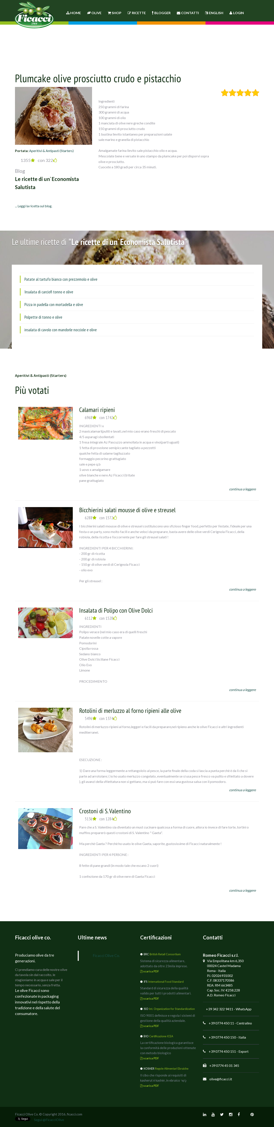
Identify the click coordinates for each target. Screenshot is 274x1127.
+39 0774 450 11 (221, 1023)
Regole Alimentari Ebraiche (171, 1068)
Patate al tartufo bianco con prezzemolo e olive (60, 279)
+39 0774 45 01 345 (224, 1065)
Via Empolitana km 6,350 (225, 961)
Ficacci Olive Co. (106, 955)
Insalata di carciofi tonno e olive (48, 292)
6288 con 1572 (101, 517)
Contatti (188, 13)
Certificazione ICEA (161, 1036)
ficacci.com (74, 1114)
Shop (114, 13)
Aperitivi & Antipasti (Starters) (51, 151)
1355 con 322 (39, 160)
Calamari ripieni (97, 409)
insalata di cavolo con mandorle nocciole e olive (60, 330)
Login (236, 13)
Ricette (137, 13)
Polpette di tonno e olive (43, 317)
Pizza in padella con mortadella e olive (53, 304)
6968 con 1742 (101, 417)
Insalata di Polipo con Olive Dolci (116, 610)
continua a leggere (242, 489)
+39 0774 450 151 (222, 1051)
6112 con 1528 (101, 618)
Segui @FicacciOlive (49, 1120)
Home (73, 13)
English (214, 13)
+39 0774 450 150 (222, 1037)
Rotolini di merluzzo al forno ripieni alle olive (130, 710)
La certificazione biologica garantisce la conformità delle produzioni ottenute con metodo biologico (168, 1048)
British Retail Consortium (165, 954)
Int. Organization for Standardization (172, 1009)
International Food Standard (166, 981)
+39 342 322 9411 (219, 1009)
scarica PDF (149, 971)
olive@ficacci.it (220, 1079)
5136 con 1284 (101, 818)
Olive (94, 13)
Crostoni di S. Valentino (105, 811)
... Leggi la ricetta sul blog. (33, 206)
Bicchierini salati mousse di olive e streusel (127, 510)
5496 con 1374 (101, 718)
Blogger (161, 13)
